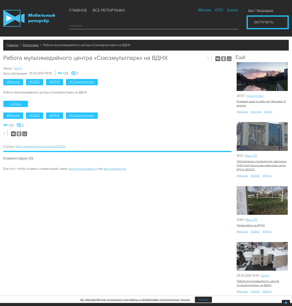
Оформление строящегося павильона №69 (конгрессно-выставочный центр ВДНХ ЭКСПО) (262, 165)
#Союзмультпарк (81, 82)
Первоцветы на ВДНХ (251, 225)
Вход (251, 10)
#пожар (232, 10)
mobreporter (255, 96)
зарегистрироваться (83, 169)
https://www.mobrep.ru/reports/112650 (40, 146)
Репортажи (31, 45)
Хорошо (203, 299)
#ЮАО (268, 112)
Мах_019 (251, 156)
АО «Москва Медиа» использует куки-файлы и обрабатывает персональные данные (135, 299)
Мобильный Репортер (29, 18)
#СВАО (34, 82)
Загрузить (263, 22)
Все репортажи (109, 10)
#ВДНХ (54, 82)
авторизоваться (115, 169)
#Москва (204, 10)
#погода (256, 112)
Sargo (18, 68)
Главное (78, 10)
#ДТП (219, 10)
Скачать (15, 104)
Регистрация (265, 10)
